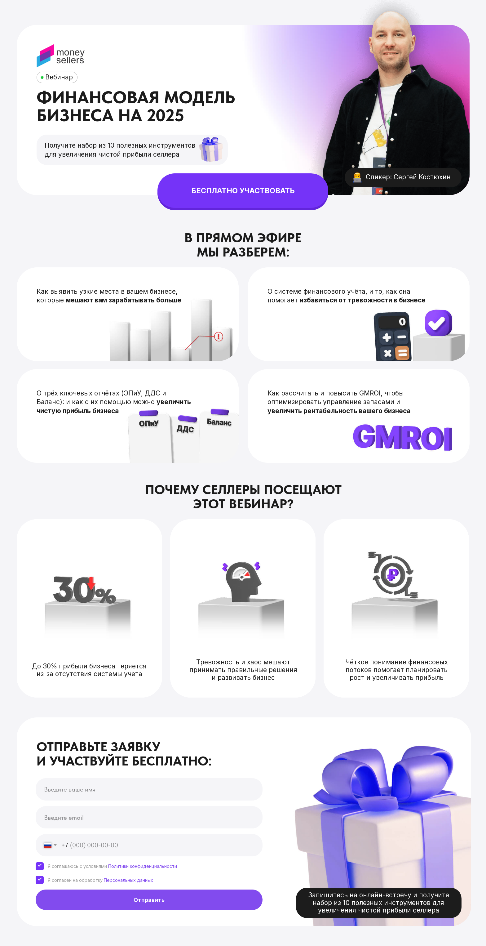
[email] (149, 817)
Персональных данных (128, 880)
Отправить (149, 899)
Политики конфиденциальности (142, 866)
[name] (149, 789)
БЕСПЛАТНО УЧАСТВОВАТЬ (243, 190)
